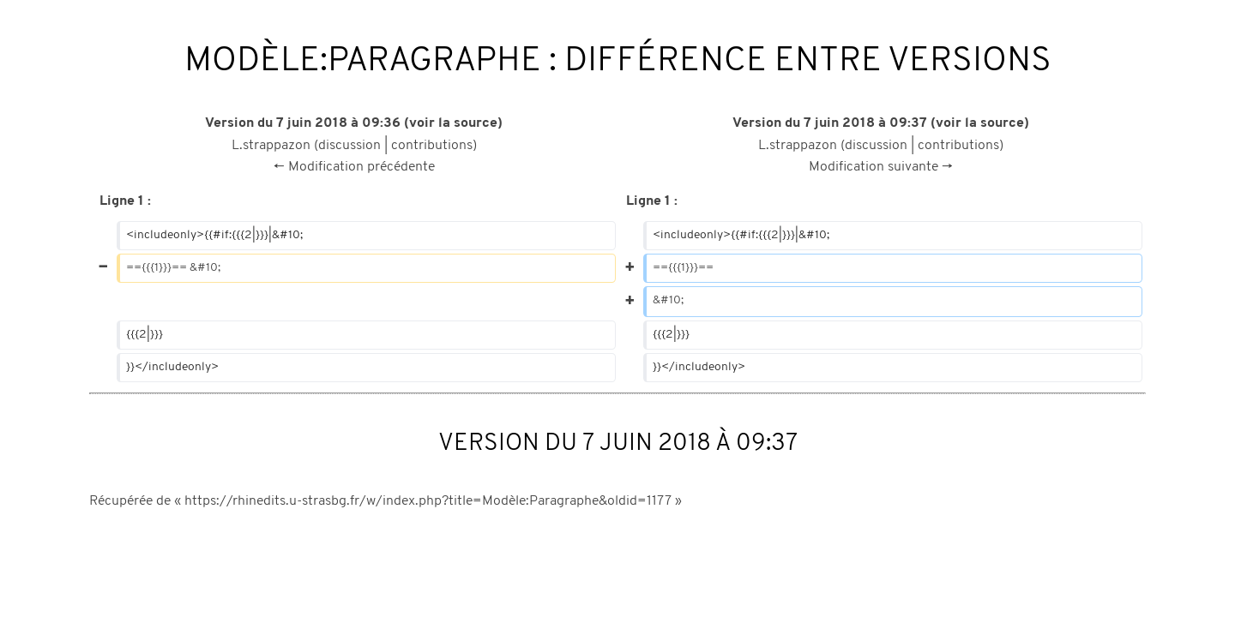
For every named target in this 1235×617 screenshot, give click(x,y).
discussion (349, 146)
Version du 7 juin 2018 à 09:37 (829, 123)
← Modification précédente (354, 167)
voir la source (453, 123)
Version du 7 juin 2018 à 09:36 (303, 123)
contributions (432, 146)
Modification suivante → (881, 167)
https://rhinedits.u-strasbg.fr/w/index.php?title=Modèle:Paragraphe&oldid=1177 (428, 501)
